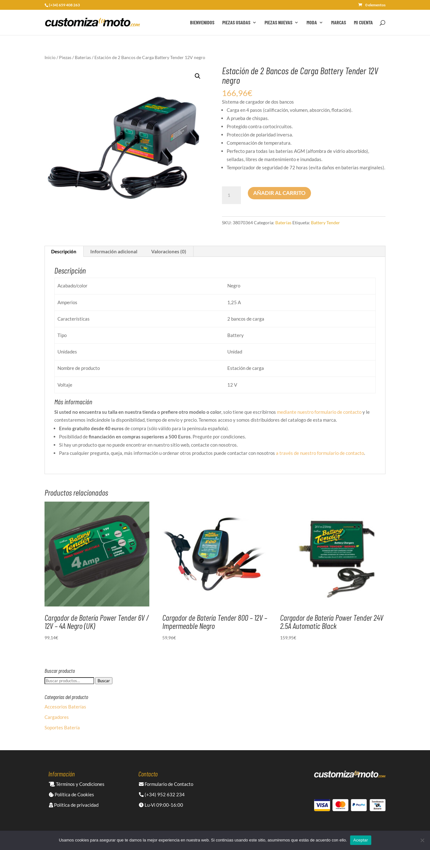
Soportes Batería (62, 727)
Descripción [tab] (63, 251)
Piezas (65, 57)
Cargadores (57, 717)
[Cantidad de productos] (231, 195)
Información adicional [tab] (113, 251)
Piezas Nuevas (278, 22)
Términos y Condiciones (77, 784)
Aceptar (360, 840)
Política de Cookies (71, 794)
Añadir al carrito (279, 193)
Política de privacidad (74, 805)
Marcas (338, 22)
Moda (312, 22)
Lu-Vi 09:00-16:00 (161, 805)
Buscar (104, 680)
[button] (197, 76)
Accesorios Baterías (65, 706)
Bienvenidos (202, 22)
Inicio (50, 57)
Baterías (83, 57)
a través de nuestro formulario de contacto (320, 453)
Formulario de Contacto (166, 784)
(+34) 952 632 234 (162, 794)
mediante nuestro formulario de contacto (319, 412)
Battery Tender (325, 222)
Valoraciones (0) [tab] (168, 251)
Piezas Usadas (236, 22)
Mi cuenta (363, 22)
